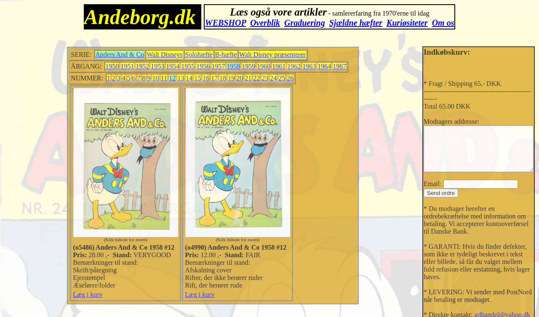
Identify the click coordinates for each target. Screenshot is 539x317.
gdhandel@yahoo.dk (489, 300)
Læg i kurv (86, 302)
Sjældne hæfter (355, 22)
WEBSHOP (225, 22)
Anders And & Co (117, 54)
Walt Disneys (163, 54)
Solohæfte (197, 54)
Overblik (265, 22)
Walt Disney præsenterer (270, 54)
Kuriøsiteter (407, 22)
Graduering (304, 22)
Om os (443, 22)
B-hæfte (224, 54)
